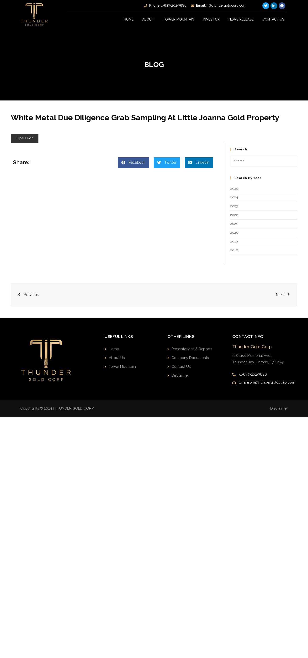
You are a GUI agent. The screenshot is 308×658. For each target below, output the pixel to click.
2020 (234, 232)
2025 (234, 188)
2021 (234, 224)
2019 (234, 241)
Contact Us (273, 19)
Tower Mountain (178, 19)
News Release (241, 19)
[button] (24, 138)
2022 (234, 215)
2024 (234, 197)
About (148, 19)
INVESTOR (211, 19)
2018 (234, 250)
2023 (234, 206)
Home (129, 19)
